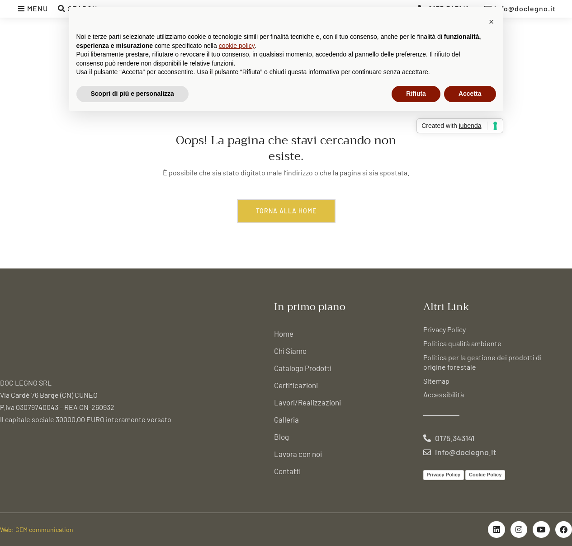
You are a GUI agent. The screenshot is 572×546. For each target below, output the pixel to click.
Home (283, 333)
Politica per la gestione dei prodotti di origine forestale (482, 362)
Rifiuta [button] (416, 93)
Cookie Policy (485, 474)
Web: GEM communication (36, 529)
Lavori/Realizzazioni (307, 402)
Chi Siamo (290, 350)
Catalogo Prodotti (302, 367)
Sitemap (436, 381)
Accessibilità (443, 394)
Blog (281, 436)
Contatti (287, 470)
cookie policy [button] (237, 45)
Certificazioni (296, 385)
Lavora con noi (298, 453)
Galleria (286, 419)
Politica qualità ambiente (462, 343)
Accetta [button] (470, 93)
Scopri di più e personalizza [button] (132, 93)
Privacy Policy (444, 329)
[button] (491, 21)
